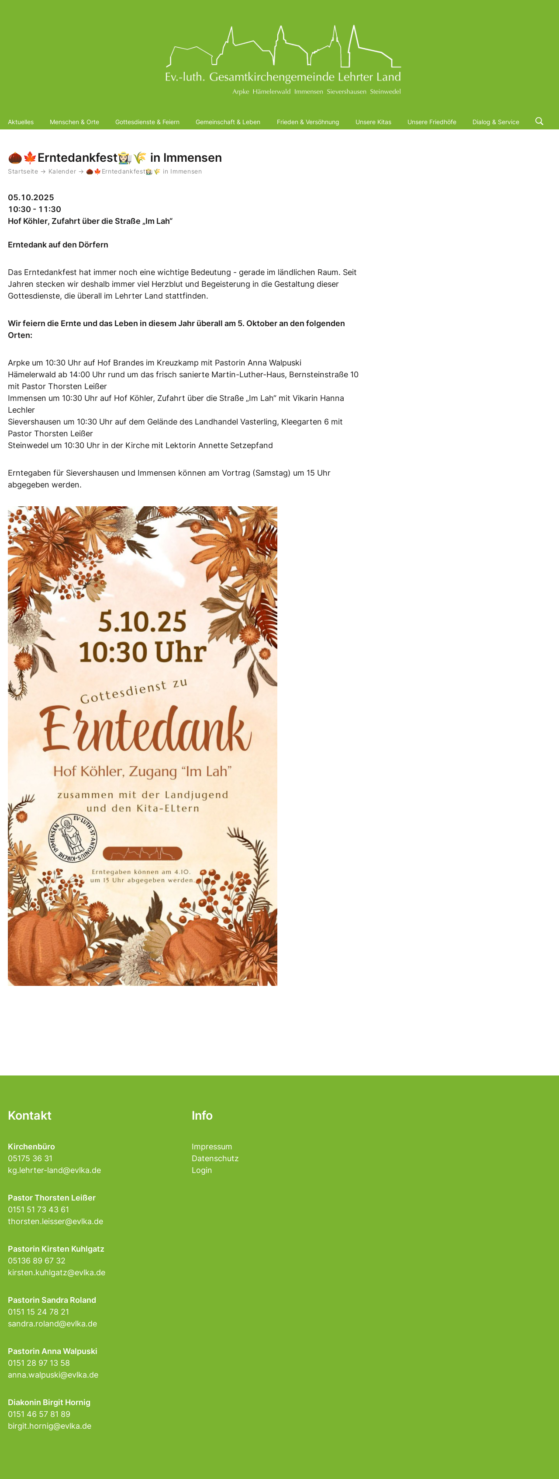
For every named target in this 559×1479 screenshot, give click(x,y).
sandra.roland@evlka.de (52, 1323)
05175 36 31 (30, 1158)
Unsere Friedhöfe (431, 121)
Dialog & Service (496, 121)
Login (202, 1170)
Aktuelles (21, 121)
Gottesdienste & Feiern (147, 121)
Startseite (23, 171)
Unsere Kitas (373, 121)
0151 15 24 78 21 (38, 1311)
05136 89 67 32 (37, 1260)
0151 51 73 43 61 (38, 1209)
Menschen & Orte (74, 121)
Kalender (63, 171)
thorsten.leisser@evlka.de (55, 1221)
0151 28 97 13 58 (39, 1363)
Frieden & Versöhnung (308, 121)
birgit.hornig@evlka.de (49, 1425)
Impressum (212, 1146)
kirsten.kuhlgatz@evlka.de (56, 1272)
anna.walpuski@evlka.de (53, 1374)
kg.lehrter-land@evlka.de (54, 1170)
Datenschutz (215, 1158)
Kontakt (30, 1115)
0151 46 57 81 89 (39, 1414)
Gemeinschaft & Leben (228, 121)
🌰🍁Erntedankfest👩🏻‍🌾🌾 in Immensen (144, 171)
